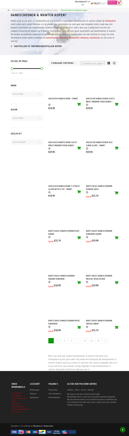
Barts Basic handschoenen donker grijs (99, 187)
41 (85, 340)
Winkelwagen (34, 390)
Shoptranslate (48, 426)
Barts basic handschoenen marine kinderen (61, 277)
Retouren (33, 393)
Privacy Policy (53, 390)
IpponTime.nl (15, 404)
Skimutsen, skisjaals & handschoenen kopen (42, 10)
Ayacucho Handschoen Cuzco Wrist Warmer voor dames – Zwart (62, 143)
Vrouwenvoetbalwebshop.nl (20, 409)
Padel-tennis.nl (16, 412)
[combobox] (65, 63)
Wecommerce (37, 426)
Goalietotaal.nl (16, 393)
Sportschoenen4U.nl (18, 406)
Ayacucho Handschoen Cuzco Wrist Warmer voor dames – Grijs (100, 100)
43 (98, 340)
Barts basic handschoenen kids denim (63, 232)
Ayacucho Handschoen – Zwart (63, 98)
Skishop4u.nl (110, 20)
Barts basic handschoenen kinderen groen (99, 232)
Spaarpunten (34, 397)
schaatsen (84, 37)
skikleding (63, 37)
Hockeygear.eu (16, 395)
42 (91, 340)
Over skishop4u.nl (55, 393)
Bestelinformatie (54, 397)
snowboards (95, 37)
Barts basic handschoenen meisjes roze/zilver (99, 277)
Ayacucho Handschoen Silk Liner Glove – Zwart (99, 143)
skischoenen (74, 37)
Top (122, 429)
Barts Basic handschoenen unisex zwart (99, 322)
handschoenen (52, 37)
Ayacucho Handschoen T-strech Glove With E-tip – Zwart (64, 187)
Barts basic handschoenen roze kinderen (64, 322)
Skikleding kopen (18, 10)
